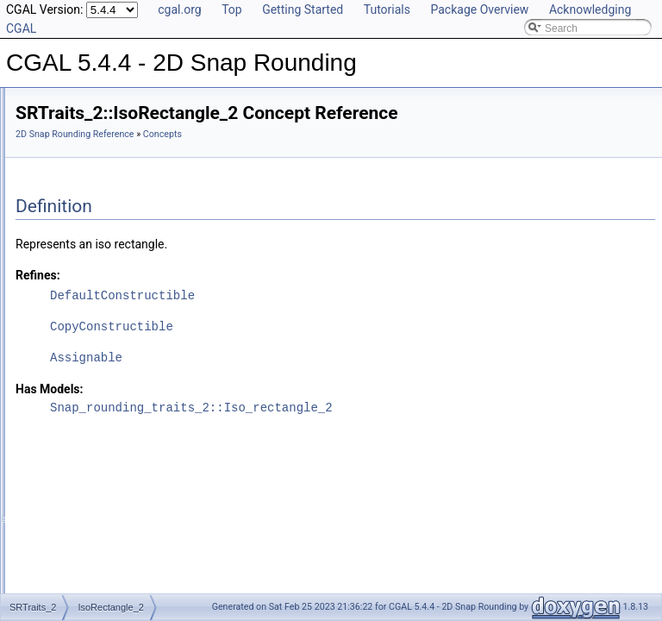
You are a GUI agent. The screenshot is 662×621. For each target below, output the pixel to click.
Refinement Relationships (88, 405)
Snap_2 (74, 310)
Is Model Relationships (81, 424)
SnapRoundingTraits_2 (109, 178)
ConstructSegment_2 (105, 235)
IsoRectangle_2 (92, 197)
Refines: (253, 275)
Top (232, 9)
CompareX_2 (87, 273)
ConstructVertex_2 (99, 216)
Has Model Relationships (86, 443)
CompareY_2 (87, 291)
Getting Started (302, 9)
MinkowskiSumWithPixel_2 (118, 348)
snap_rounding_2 (83, 386)
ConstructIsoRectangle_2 (115, 254)
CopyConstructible (327, 326)
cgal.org (179, 9)
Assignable (301, 357)
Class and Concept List (82, 481)
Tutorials (387, 9)
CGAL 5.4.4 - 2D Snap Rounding (91, 102)
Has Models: (265, 389)
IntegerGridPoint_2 (100, 329)
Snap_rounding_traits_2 (98, 367)
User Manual (58, 121)
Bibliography (57, 462)
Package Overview (479, 9)
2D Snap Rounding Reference (290, 134)
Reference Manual (71, 140)
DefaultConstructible (337, 295)
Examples (52, 500)
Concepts (65, 159)
